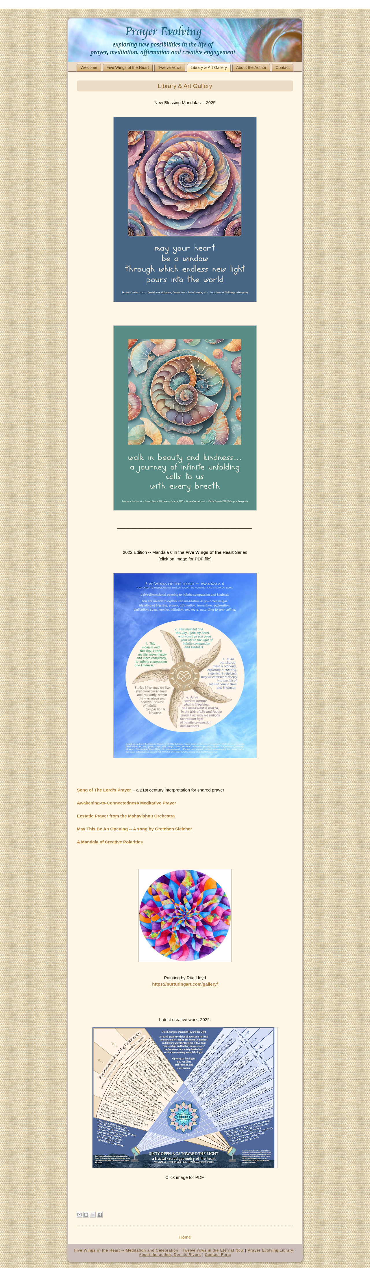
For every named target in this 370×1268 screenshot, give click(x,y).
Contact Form (218, 1254)
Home (185, 1237)
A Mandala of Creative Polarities (110, 841)
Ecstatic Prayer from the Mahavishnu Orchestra (126, 815)
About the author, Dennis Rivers (170, 1254)
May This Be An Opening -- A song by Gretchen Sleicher (134, 828)
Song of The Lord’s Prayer (104, 789)
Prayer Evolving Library (270, 1250)
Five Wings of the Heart (128, 67)
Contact (282, 67)
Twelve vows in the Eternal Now (213, 1250)
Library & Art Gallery (209, 67)
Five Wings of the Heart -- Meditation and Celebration (126, 1250)
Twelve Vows (170, 67)
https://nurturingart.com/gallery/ (185, 984)
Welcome (88, 67)
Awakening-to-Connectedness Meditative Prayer (126, 802)
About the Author (251, 67)
